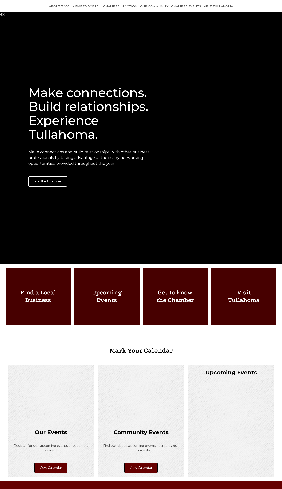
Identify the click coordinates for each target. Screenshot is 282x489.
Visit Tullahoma (218, 6)
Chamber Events (186, 6)
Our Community (154, 6)
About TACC (59, 6)
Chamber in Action (120, 6)
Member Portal (86, 6)
